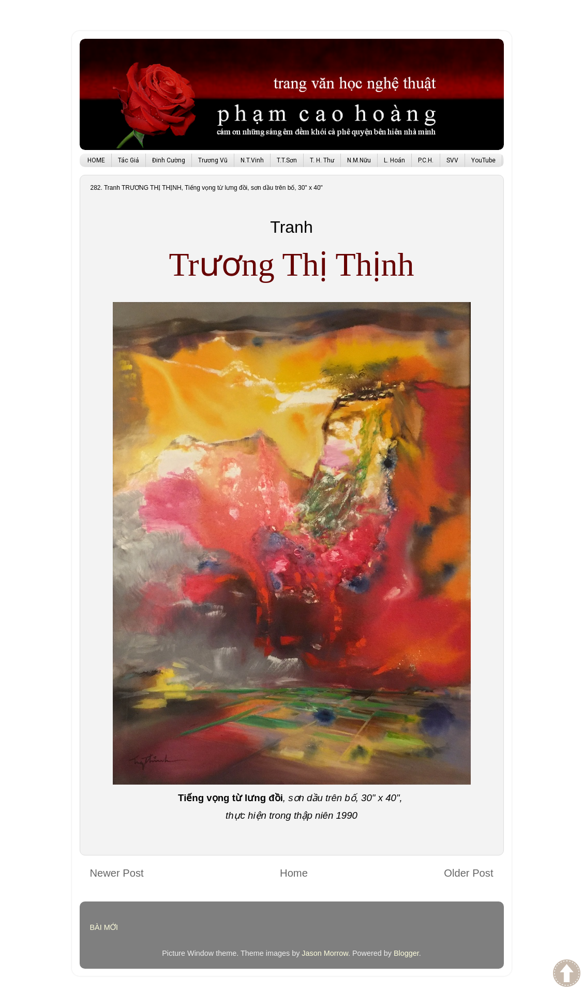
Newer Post (117, 873)
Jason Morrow (325, 953)
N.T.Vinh (252, 160)
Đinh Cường (168, 160)
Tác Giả (128, 160)
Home (294, 873)
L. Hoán (394, 160)
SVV (452, 160)
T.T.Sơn (287, 160)
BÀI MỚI (104, 927)
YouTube (483, 160)
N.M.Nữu (359, 160)
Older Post (468, 873)
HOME (96, 160)
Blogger (406, 953)
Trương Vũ (213, 160)
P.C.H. (425, 160)
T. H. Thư (322, 160)
